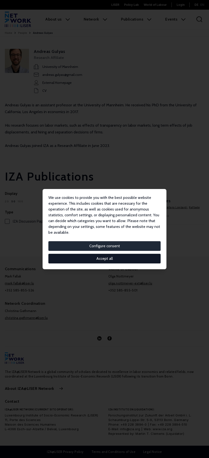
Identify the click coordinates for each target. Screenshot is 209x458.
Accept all (104, 258)
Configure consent (104, 246)
